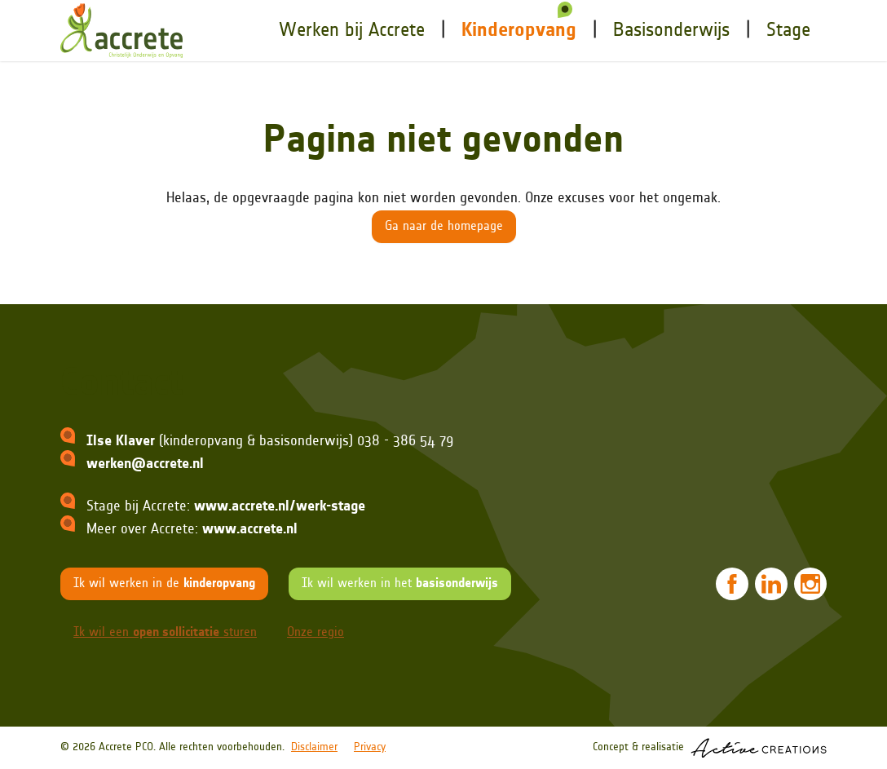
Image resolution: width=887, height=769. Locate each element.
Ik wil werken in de (164, 583)
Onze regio (315, 632)
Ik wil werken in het (400, 583)
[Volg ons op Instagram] (810, 584)
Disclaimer (314, 747)
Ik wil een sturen (165, 632)
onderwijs (671, 31)
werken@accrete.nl (145, 464)
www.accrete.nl (250, 529)
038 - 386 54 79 (405, 441)
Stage (788, 31)
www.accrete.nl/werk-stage (279, 507)
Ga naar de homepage (444, 226)
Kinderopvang (518, 31)
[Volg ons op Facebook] (732, 584)
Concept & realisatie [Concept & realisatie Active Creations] (710, 748)
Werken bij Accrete (352, 31)
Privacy (370, 747)
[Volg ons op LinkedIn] (771, 584)
